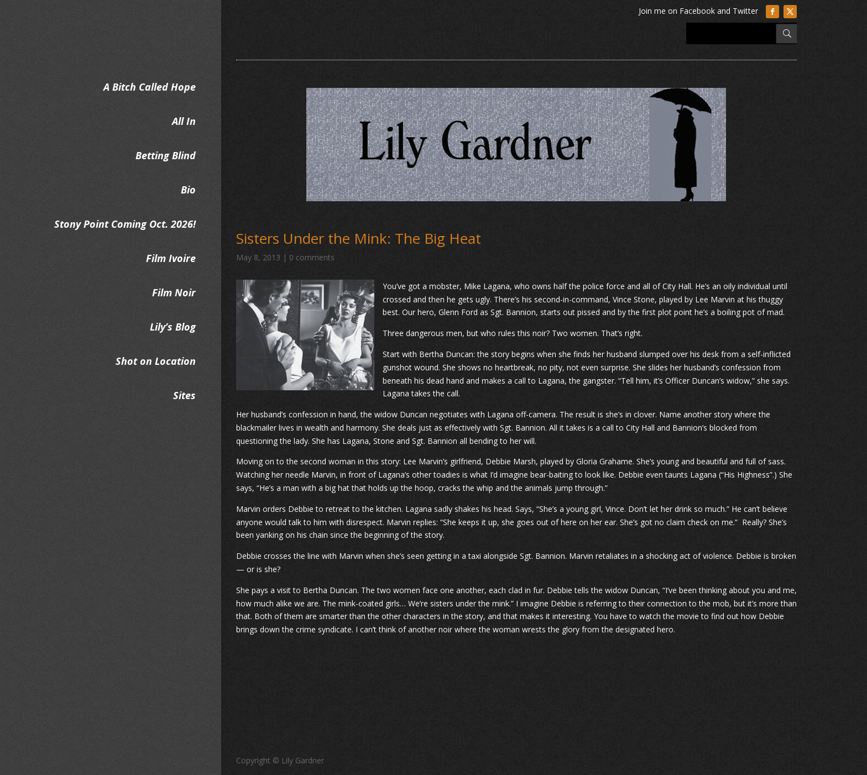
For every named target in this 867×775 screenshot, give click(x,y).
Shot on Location (156, 361)
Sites (184, 395)
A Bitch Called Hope (149, 86)
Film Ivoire (171, 258)
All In (184, 121)
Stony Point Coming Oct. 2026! (125, 224)
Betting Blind (165, 155)
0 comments (312, 257)
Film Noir (174, 292)
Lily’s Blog (173, 326)
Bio (188, 189)
